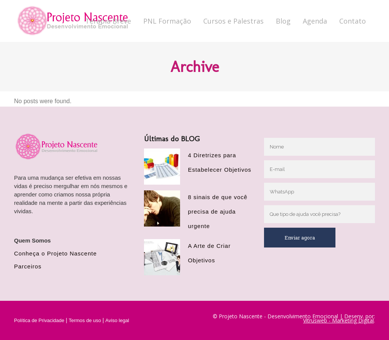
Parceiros (27, 266)
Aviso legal (117, 320)
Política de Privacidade (39, 320)
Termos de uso (85, 320)
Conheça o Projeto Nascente (55, 253)
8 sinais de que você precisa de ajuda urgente (218, 211)
